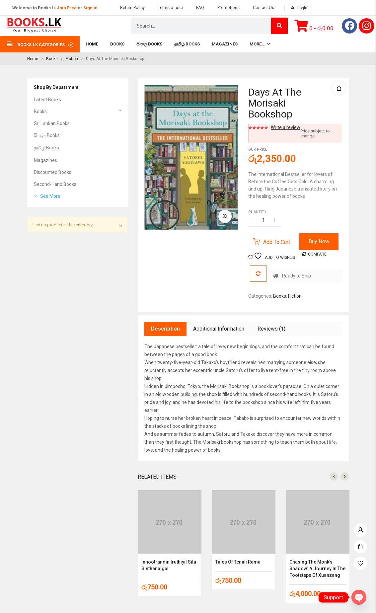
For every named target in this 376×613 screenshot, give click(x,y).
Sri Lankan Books (52, 123)
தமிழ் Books (46, 147)
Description (165, 329)
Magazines (45, 160)
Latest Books (47, 99)
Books (52, 58)
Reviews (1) (271, 329)
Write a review (285, 127)
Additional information (218, 329)
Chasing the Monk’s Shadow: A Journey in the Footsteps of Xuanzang (317, 568)
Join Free (67, 7)
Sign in (90, 7)
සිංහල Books (47, 135)
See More (50, 196)
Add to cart (276, 242)
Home (32, 58)
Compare (317, 254)
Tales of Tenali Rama (238, 562)
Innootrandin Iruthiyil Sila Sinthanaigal (168, 565)
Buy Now (319, 241)
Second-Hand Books (55, 184)
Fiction (72, 58)
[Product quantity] (263, 219)
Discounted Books (52, 172)
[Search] (279, 26)
